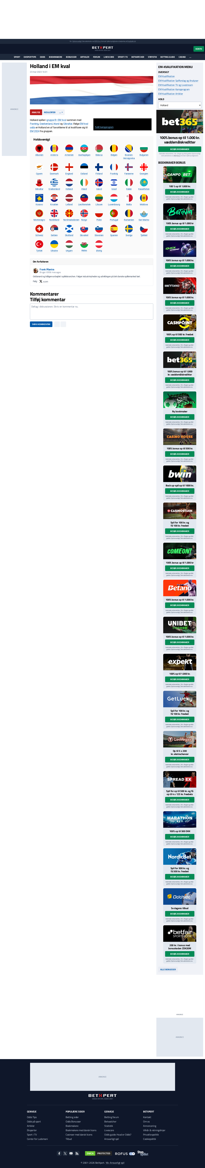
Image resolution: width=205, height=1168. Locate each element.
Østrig (99, 250)
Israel (113, 189)
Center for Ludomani (37, 1139)
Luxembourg (114, 204)
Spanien (114, 235)
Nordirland (54, 220)
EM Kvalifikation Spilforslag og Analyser (178, 80)
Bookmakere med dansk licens (81, 1130)
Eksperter (32, 1130)
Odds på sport (34, 1121)
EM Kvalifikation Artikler (170, 94)
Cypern (39, 173)
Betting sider (72, 1117)
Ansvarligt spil (111, 1139)
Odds (42, 57)
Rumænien (129, 220)
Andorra (54, 155)
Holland (69, 189)
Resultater (49, 112)
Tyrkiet (39, 250)
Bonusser (71, 57)
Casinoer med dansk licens (79, 1134)
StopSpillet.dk (131, 41)
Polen (99, 220)
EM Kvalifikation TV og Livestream (175, 85)
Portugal (114, 220)
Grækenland (46, 123)
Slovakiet (84, 235)
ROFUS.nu (97, 41)
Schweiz (39, 235)
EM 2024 (34, 131)
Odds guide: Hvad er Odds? (117, 1134)
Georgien (144, 173)
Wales (84, 250)
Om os (146, 1121)
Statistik (152, 57)
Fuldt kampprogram (104, 127)
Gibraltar (67, 123)
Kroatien (54, 204)
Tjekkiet (143, 235)
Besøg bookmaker (179, 149)
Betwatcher (137, 57)
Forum (96, 57)
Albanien (39, 155)
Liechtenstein (84, 204)
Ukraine (54, 250)
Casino (182, 57)
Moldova (144, 204)
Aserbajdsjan (84, 155)
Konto (198, 48)
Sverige (129, 235)
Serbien (54, 235)
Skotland (69, 235)
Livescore (109, 57)
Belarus (99, 155)
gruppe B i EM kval (56, 120)
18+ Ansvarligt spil (114, 1163)
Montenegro (39, 220)
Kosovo (39, 204)
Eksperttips (30, 57)
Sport (17, 57)
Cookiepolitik (149, 1139)
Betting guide (167, 57)
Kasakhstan (144, 189)
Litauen (99, 204)
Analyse (36, 112)
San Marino (144, 220)
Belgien (114, 155)
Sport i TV (123, 57)
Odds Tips (32, 1117)
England (69, 173)
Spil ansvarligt (77, 41)
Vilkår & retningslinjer (154, 1130)
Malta (129, 204)
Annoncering (149, 1126)
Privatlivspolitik (151, 1134)
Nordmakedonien (71, 220)
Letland (69, 204)
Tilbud (69, 1139)
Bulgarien (144, 155)
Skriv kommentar (41, 324)
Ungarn (69, 250)
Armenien (69, 155)
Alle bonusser (168, 969)
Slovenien (99, 235)
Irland (56, 123)
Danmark (54, 173)
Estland (84, 173)
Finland (99, 173)
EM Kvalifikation (166, 76)
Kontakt (147, 1117)
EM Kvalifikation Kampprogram (174, 89)
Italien (129, 189)
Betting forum (111, 1117)
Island (99, 189)
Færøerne (128, 173)
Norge (84, 220)
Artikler (84, 57)
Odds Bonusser (73, 1121)
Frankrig (34, 123)
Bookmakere (55, 57)
